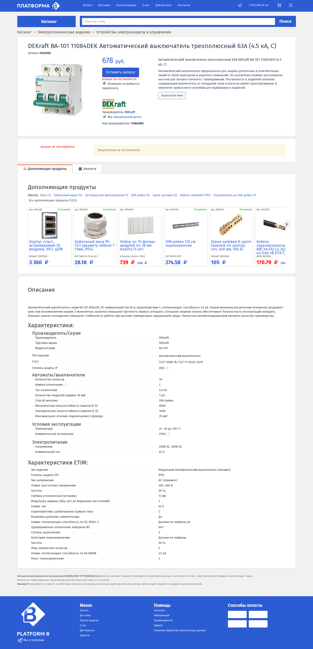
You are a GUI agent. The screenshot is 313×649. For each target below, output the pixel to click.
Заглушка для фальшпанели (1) (107, 195)
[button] (167, 368)
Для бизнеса (163, 5)
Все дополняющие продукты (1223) (53, 200)
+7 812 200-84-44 (258, 5)
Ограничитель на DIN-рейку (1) (234, 195)
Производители (163, 620)
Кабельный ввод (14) (68, 195)
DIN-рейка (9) (141, 195)
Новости (85, 635)
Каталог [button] (46, 21)
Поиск (285, 21)
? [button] (65, 385)
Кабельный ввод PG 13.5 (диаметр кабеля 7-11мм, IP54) (95, 245)
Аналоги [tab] (87, 169)
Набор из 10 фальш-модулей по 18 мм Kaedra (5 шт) (138, 245)
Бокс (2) (46, 195)
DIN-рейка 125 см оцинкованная (181, 243)
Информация (162, 615)
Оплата (87, 5)
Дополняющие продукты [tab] (45, 169)
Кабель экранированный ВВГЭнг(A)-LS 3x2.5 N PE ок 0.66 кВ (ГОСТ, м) (276, 247)
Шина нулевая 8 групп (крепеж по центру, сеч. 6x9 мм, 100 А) (231, 245)
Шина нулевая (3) (165, 195)
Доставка (104, 5)
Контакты (184, 5)
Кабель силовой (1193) (195, 195)
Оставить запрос (121, 72)
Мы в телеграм (30, 640)
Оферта (158, 625)
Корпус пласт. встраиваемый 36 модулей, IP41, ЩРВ (46, 245)
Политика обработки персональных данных (180, 630)
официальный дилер (127, 117)
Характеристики (172, 95)
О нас (145, 5)
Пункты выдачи (126, 5)
